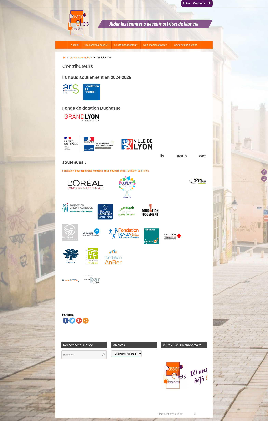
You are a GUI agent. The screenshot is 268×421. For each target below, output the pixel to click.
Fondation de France (105, 170)
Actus (186, 3)
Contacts (199, 3)
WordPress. (202, 414)
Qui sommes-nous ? (81, 57)
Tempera (188, 414)
